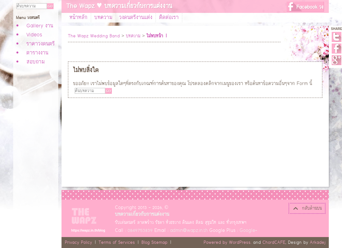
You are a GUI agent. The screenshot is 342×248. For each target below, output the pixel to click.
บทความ (103, 17)
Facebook (336, 48)
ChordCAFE (273, 242)
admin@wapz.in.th (189, 230)
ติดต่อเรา (169, 17)
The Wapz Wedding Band (94, 36)
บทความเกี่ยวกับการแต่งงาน (142, 214)
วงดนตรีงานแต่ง (135, 17)
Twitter (336, 37)
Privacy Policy (78, 242)
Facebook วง (310, 7)
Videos (34, 35)
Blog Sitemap (154, 242)
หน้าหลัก (79, 17)
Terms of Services (117, 242)
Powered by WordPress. (228, 242)
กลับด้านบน (307, 208)
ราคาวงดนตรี (40, 44)
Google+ (336, 60)
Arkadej (318, 242)
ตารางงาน (37, 53)
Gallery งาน (39, 26)
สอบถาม (35, 62)
